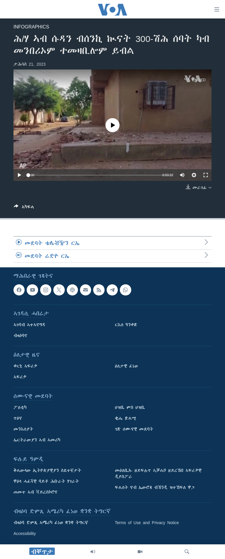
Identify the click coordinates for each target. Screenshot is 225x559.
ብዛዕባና (20, 335)
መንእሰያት (23, 429)
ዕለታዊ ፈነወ (126, 366)
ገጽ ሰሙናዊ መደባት (134, 429)
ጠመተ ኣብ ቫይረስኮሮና (35, 492)
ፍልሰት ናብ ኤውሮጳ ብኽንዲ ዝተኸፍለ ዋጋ (154, 487)
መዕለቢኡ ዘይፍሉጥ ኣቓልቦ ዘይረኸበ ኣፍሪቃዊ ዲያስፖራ (158, 473)
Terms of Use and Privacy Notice (147, 522)
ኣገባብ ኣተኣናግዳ (29, 324)
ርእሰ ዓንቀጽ (126, 324)
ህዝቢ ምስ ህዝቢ (130, 407)
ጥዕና (17, 418)
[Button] (24, 208)
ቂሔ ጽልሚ (125, 418)
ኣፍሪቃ (19, 377)
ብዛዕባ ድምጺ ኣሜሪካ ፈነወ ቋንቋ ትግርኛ (50, 522)
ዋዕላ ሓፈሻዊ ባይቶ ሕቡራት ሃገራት (46, 481)
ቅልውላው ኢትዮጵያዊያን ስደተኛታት (47, 470)
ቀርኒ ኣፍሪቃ (25, 366)
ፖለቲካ (20, 407)
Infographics (31, 27)
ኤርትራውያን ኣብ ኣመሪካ (36, 440)
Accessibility (24, 533)
